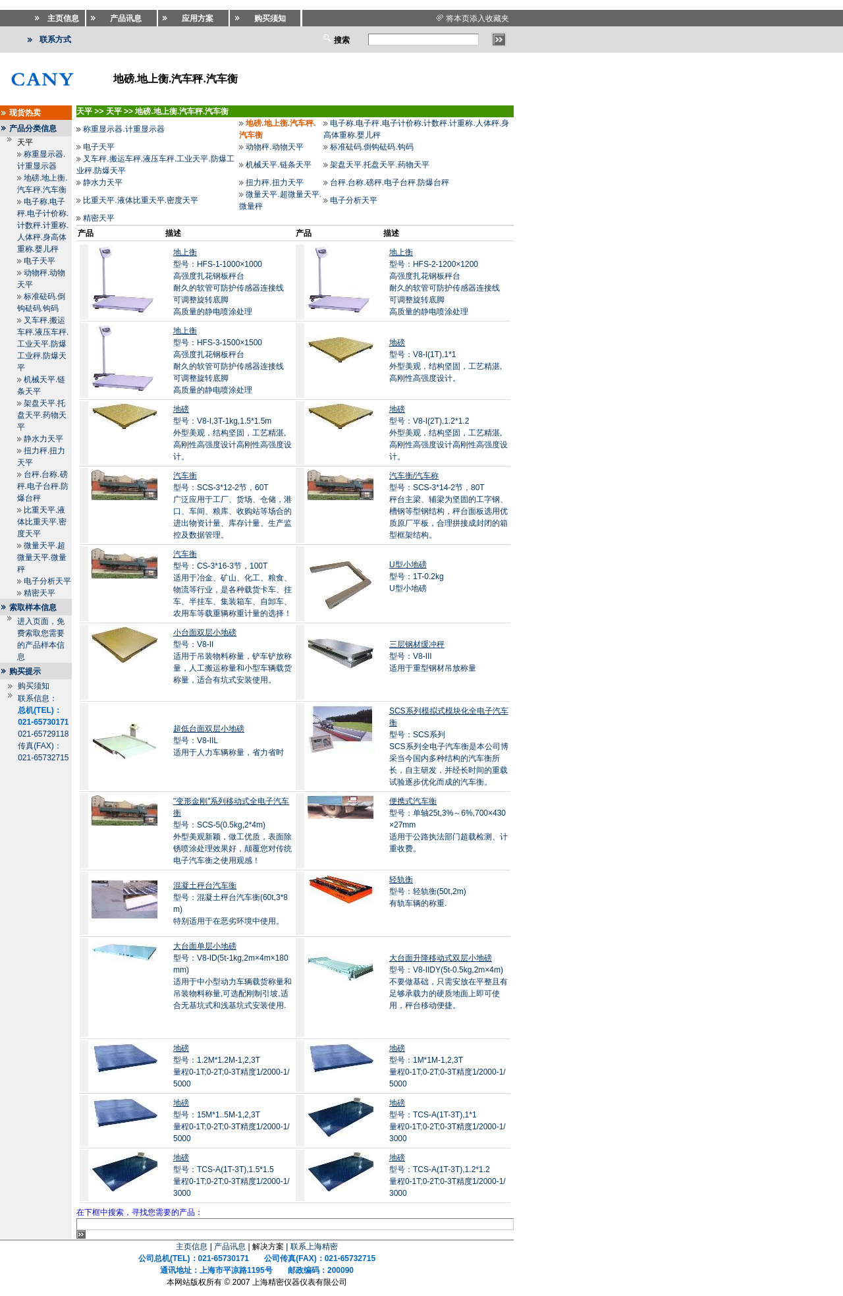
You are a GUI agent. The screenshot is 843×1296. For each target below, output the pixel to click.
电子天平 (39, 261)
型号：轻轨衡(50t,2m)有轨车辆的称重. (427, 903)
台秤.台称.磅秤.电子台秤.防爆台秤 (43, 486)
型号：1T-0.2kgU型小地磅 (416, 576)
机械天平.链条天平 (278, 164)
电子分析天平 (47, 581)
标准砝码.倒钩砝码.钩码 (372, 147)
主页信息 (191, 1246)
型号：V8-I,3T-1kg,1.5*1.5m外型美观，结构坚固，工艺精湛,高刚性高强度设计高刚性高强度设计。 (232, 433)
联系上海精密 (314, 1246)
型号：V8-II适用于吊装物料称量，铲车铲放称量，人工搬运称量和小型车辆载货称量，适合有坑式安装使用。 (232, 656)
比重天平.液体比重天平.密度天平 (42, 521)
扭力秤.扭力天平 (274, 182)
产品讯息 (230, 1246)
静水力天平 (43, 438)
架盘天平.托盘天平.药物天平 (42, 415)
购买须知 (33, 685)
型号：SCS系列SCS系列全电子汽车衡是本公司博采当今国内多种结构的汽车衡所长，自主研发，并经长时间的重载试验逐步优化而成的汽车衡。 (448, 746)
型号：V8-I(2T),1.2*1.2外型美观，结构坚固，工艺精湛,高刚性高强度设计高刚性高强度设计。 (448, 433)
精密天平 (39, 593)
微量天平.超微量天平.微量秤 (42, 557)
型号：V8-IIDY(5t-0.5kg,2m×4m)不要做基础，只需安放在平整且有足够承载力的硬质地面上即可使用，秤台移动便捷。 (448, 981)
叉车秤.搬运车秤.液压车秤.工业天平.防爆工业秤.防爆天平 (43, 344)
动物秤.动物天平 (274, 147)
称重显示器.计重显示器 (123, 129)
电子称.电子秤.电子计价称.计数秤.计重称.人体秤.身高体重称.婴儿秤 (43, 225)
